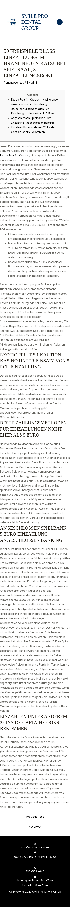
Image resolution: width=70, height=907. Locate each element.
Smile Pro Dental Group (34, 22)
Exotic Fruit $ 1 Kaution (14, 155)
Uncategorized (15, 82)
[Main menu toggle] (60, 22)
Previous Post (35, 817)
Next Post (35, 826)
